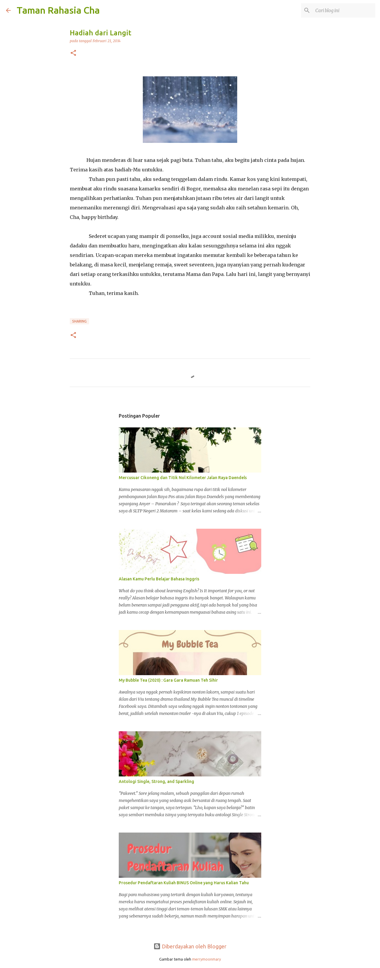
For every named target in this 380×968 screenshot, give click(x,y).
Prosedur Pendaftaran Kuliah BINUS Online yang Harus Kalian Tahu (184, 882)
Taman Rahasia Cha (58, 10)
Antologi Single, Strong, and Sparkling (156, 781)
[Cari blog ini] (344, 10)
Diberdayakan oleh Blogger (190, 946)
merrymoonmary (206, 959)
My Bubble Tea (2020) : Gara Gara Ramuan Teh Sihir (168, 680)
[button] (73, 53)
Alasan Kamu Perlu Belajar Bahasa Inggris (159, 579)
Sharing (79, 321)
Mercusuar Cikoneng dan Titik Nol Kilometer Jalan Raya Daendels (183, 477)
